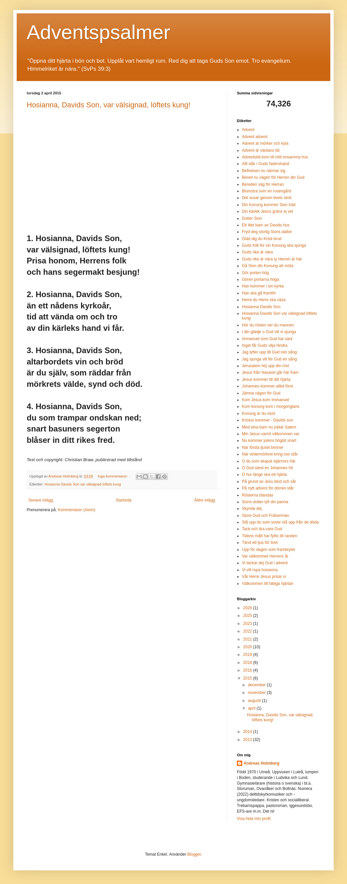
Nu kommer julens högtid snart (269, 440)
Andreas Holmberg (261, 763)
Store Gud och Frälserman (265, 515)
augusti (255, 700)
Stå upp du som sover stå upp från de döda (280, 522)
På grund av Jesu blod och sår (269, 481)
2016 (248, 670)
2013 (248, 739)
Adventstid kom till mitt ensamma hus (275, 157)
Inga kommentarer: (113, 476)
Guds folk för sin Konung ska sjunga (274, 245)
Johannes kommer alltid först (267, 386)
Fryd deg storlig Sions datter (267, 231)
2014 (248, 731)
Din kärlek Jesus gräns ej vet (267, 211)
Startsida (123, 500)
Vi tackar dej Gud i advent (265, 563)
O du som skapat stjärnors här (269, 461)
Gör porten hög (255, 272)
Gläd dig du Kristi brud (262, 238)
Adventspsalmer (98, 32)
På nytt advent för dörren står (268, 488)
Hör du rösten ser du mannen (268, 325)
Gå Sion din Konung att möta (267, 265)
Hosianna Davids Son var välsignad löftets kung (83, 484)
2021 (248, 639)
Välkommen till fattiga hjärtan (267, 583)
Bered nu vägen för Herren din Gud (273, 177)
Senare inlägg (40, 500)
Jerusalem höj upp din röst (265, 365)
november (257, 692)
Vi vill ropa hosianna (260, 570)
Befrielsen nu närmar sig (263, 170)
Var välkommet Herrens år (265, 556)
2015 (248, 678)
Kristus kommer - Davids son (267, 420)
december (257, 685)
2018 (248, 662)
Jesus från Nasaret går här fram (270, 372)
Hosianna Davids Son (261, 306)
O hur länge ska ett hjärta (264, 474)
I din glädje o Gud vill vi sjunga (269, 331)
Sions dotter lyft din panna (265, 502)
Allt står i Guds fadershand (265, 163)
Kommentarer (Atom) (76, 510)
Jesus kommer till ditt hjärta (266, 379)
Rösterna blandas (257, 495)
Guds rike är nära (257, 252)
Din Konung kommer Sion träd (269, 204)
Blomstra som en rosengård (266, 191)
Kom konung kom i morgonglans (270, 406)
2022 (248, 631)
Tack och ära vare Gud (262, 529)
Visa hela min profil (254, 818)
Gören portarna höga (260, 279)
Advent (248, 129)
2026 (248, 608)
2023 (248, 623)
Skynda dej (252, 508)
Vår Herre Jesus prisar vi (264, 576)
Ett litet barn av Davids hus (266, 225)
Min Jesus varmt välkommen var (270, 433)
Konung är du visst (258, 413)
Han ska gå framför (259, 293)
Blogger (194, 854)
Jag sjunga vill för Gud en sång (269, 359)
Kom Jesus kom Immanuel (265, 399)
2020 (248, 647)
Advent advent (255, 136)
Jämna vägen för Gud (261, 393)
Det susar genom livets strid (266, 197)
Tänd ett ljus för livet (260, 542)
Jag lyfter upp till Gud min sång (269, 352)
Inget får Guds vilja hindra (265, 345)
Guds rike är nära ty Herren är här (272, 259)
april (252, 708)
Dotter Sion (252, 218)
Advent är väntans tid (261, 150)
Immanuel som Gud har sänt (267, 338)
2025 (248, 615)
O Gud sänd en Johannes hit (267, 468)
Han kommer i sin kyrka (263, 286)
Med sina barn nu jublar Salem (269, 427)
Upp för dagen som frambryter (268, 549)
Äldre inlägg (204, 500)
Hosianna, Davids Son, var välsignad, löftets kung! (108, 105)
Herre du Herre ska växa (264, 299)
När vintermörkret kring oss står (270, 454)
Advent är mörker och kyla (265, 143)
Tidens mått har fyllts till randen (269, 536)
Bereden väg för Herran (263, 184)
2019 (248, 654)
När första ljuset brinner (263, 447)
